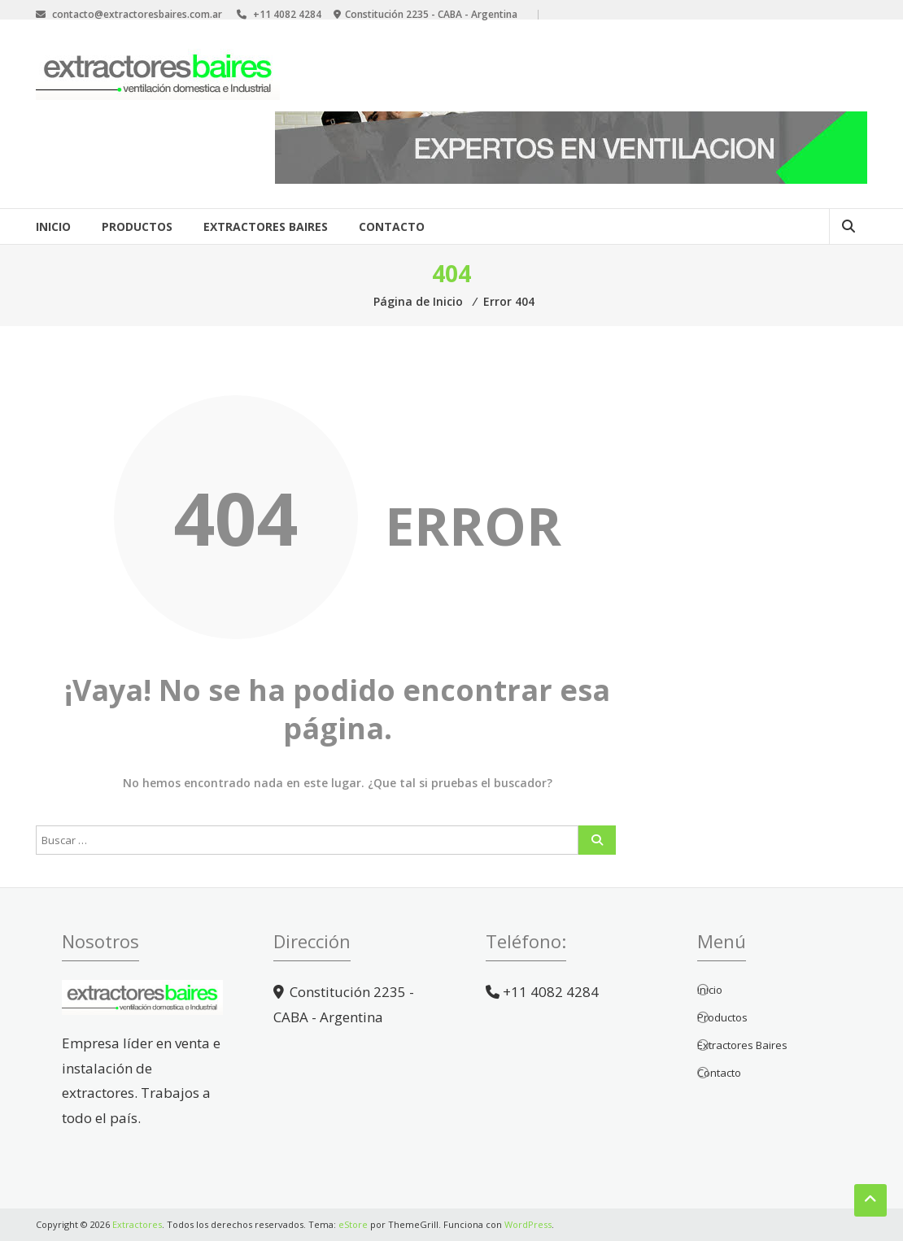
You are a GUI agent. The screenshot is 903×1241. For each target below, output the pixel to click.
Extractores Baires (265, 226)
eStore (353, 1224)
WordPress (528, 1224)
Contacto (392, 226)
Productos (137, 226)
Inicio (53, 226)
